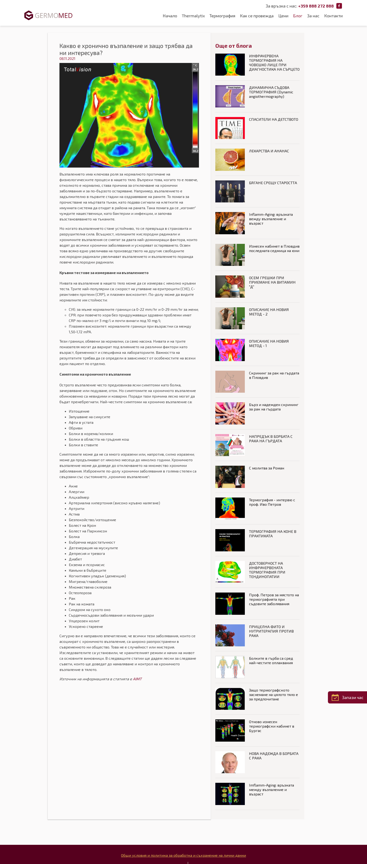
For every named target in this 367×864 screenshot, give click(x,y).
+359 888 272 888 (316, 5)
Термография (222, 15)
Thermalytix (193, 15)
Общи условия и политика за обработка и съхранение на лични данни (183, 855)
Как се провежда (257, 15)
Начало (170, 15)
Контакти (333, 15)
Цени (283, 15)
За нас (313, 15)
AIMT (137, 679)
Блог (297, 15)
